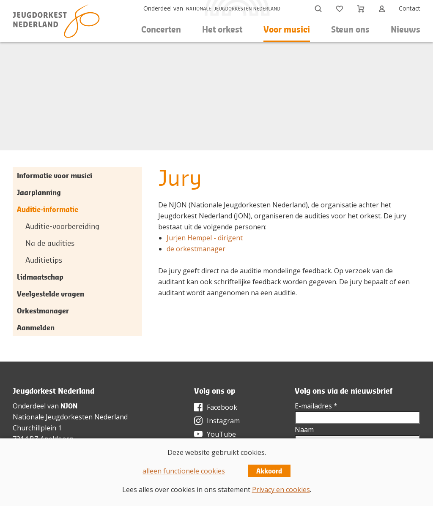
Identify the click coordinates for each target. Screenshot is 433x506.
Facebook (222, 407)
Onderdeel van (163, 8)
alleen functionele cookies (184, 471)
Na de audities (49, 243)
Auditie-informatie (47, 209)
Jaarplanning (39, 192)
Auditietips (43, 260)
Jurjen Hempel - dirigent (205, 237)
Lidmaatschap (40, 277)
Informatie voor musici (54, 175)
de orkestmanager (196, 248)
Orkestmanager (43, 311)
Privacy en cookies (281, 489)
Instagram (223, 420)
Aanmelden (36, 327)
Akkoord (269, 471)
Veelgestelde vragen (50, 294)
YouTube (221, 434)
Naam (304, 429)
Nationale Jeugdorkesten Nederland (70, 417)
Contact (409, 8)
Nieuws (405, 29)
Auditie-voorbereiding (62, 226)
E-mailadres (316, 406)
